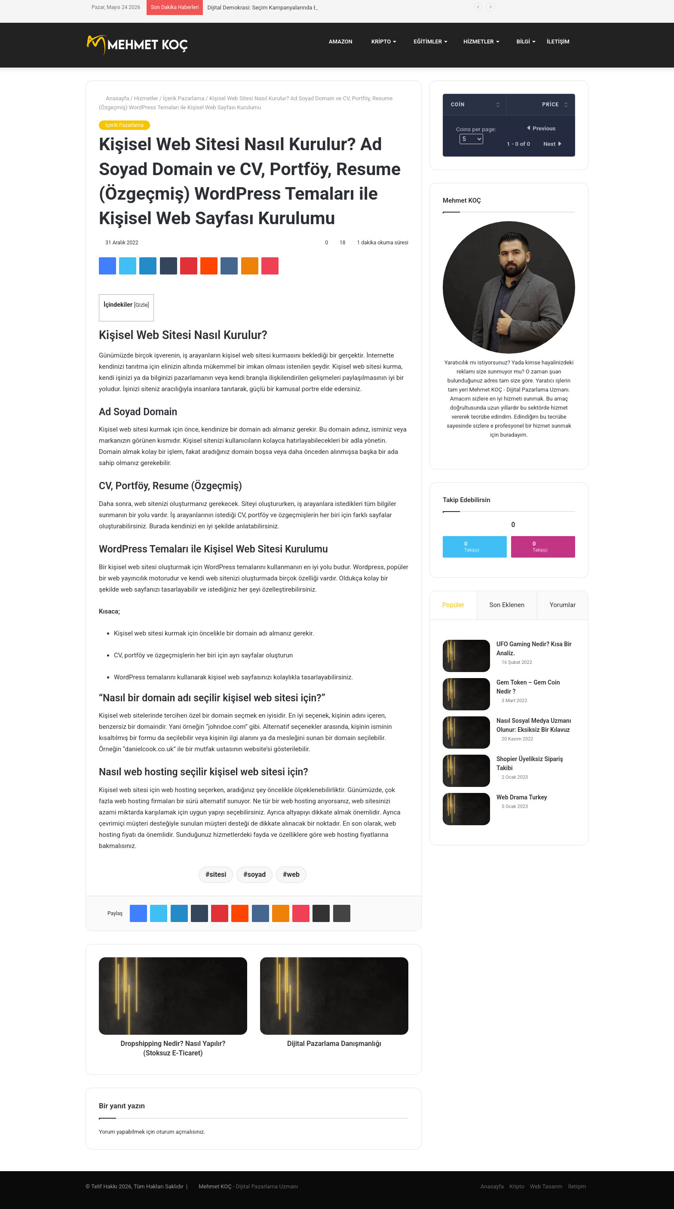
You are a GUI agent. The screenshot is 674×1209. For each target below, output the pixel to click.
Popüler (453, 605)
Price (550, 105)
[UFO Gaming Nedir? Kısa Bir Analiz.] (466, 656)
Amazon (337, 41)
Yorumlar (563, 605)
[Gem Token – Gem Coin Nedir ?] (466, 694)
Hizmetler (476, 41)
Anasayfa (114, 98)
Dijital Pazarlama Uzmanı (267, 1186)
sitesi (218, 874)
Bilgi (520, 41)
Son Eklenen (507, 605)
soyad (257, 874)
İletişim (558, 41)
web (293, 874)
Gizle (141, 305)
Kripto (378, 41)
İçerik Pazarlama (183, 98)
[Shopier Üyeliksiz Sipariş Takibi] (466, 771)
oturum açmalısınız (180, 1132)
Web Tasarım (546, 1186)
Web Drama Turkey (521, 797)
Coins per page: (476, 135)
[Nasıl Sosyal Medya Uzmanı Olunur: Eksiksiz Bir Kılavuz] (466, 732)
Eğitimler (424, 41)
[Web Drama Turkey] (466, 809)
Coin (458, 105)
